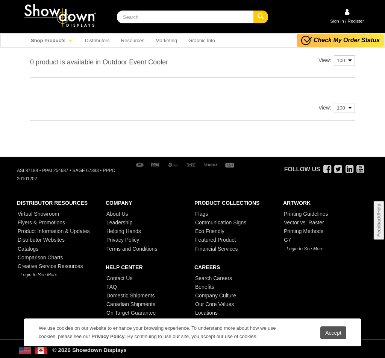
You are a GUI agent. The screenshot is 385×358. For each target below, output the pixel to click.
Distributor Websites (41, 240)
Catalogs (28, 249)
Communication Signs (220, 222)
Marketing (166, 40)
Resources (132, 40)
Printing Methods (303, 231)
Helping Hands (123, 231)
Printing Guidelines (306, 214)
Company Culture (215, 295)
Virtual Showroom (38, 214)
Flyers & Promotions (41, 222)
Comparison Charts (40, 257)
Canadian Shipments (130, 304)
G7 (287, 240)
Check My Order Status (340, 40)
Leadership (119, 222)
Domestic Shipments (130, 295)
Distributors (97, 40)
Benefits (204, 287)
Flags (201, 214)
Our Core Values (214, 304)
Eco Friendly (209, 231)
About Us (117, 214)
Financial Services (216, 249)
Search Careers (213, 278)
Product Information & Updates (53, 231)
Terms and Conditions (131, 249)
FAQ (111, 287)
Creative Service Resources (50, 266)
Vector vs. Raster (304, 222)
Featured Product (215, 240)
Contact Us (119, 278)
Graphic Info (201, 40)
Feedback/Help (378, 220)
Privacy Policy (122, 240)
